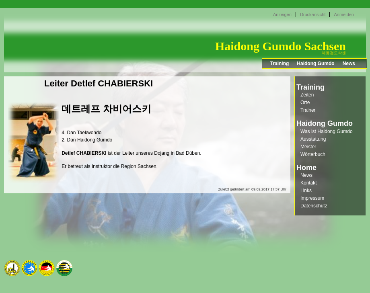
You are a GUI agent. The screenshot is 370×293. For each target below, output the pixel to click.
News (349, 63)
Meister (308, 147)
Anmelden (344, 14)
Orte (305, 102)
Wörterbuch (312, 154)
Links (306, 190)
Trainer (308, 110)
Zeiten (307, 95)
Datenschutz (313, 206)
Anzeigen (282, 14)
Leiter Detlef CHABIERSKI (98, 83)
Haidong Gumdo (315, 63)
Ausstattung (313, 139)
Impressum (312, 198)
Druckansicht (313, 14)
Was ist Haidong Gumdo (326, 131)
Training (279, 63)
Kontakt (308, 183)
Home (306, 168)
